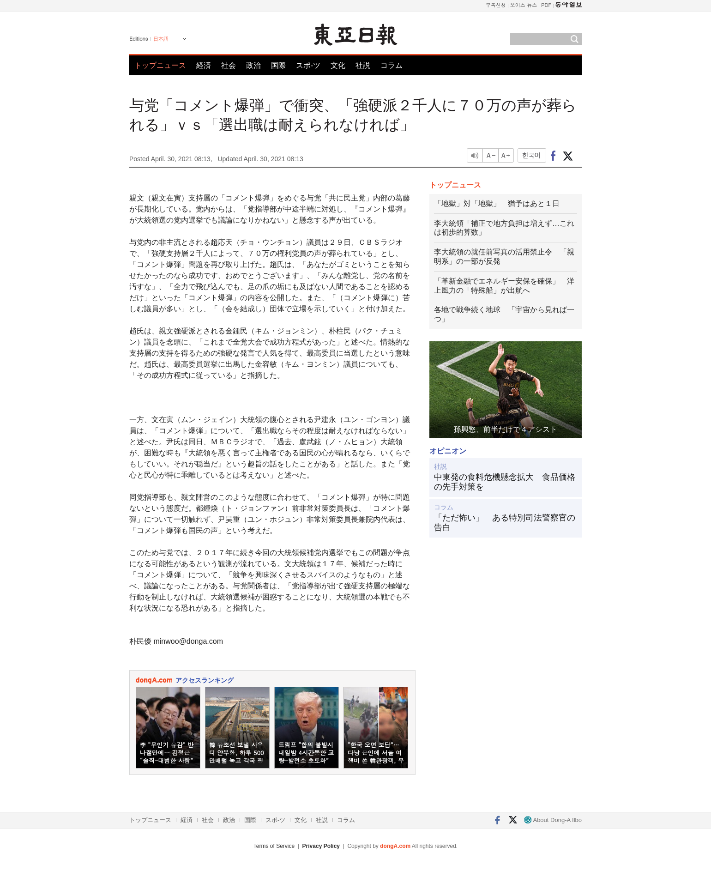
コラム (391, 65)
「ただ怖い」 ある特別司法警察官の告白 (504, 522)
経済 (203, 65)
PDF (546, 4)
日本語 (161, 39)
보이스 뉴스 (523, 4)
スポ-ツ (308, 65)
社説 (363, 65)
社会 (228, 65)
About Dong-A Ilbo (553, 820)
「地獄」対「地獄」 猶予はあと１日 (497, 203)
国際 (278, 65)
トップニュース (160, 65)
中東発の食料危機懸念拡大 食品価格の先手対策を (504, 482)
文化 (338, 65)
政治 (253, 65)
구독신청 (496, 4)
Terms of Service (274, 846)
